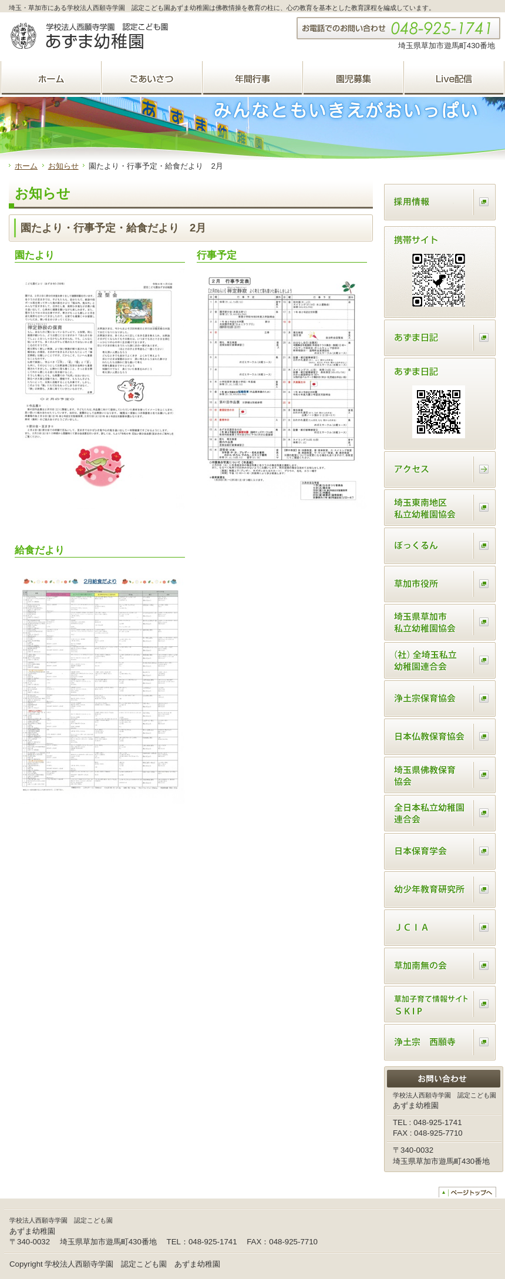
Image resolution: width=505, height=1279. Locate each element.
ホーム (26, 166)
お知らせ (63, 166)
